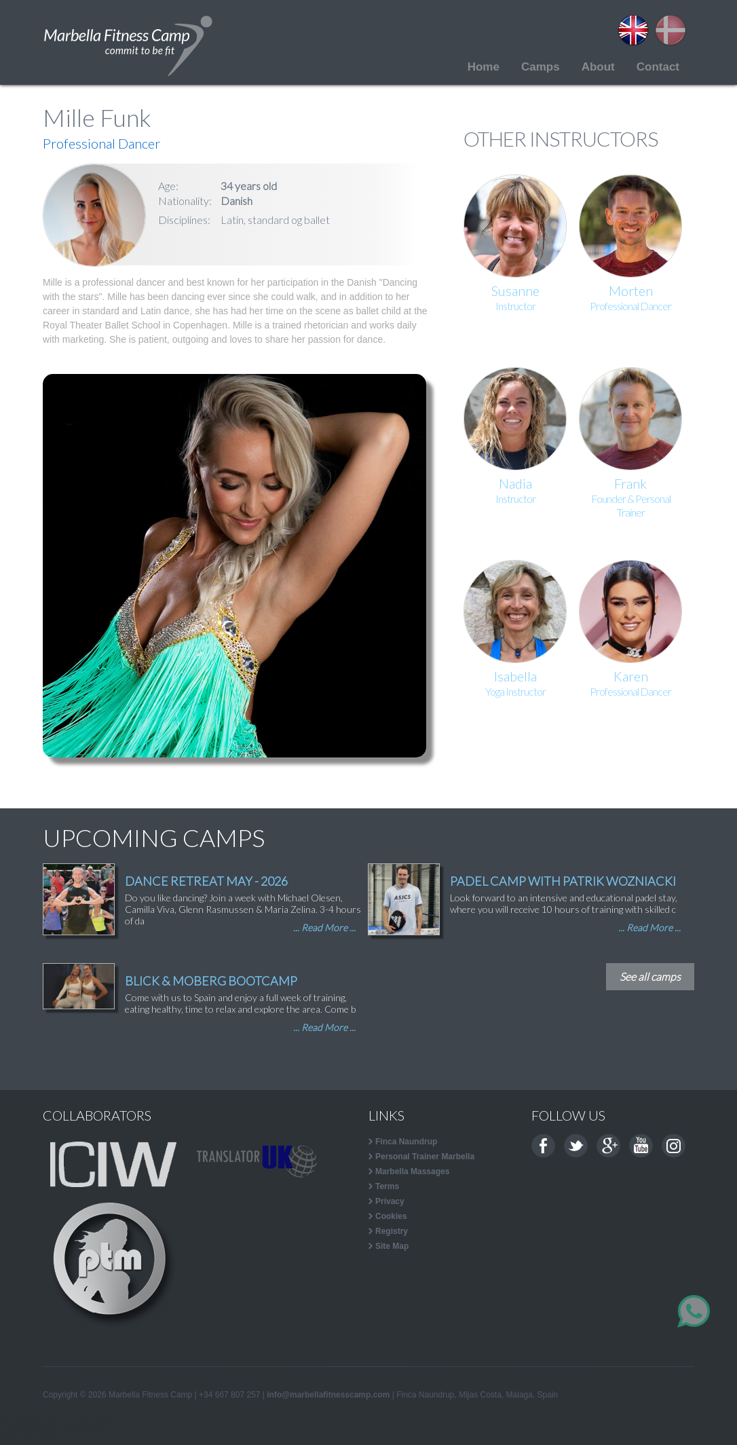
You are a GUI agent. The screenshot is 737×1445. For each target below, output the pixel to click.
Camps (540, 66)
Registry (391, 1231)
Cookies (391, 1216)
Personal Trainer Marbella (424, 1156)
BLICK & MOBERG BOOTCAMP (211, 980)
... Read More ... (324, 927)
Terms (387, 1186)
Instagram (673, 1146)
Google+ (608, 1146)
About (598, 66)
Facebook (543, 1146)
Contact (658, 66)
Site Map (392, 1246)
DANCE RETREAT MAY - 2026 (206, 881)
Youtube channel (641, 1146)
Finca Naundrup (406, 1141)
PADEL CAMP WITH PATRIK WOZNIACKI (563, 881)
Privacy (389, 1201)
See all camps (650, 976)
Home (483, 66)
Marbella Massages (412, 1171)
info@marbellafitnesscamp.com (328, 1395)
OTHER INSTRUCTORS (561, 138)
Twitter (576, 1146)
